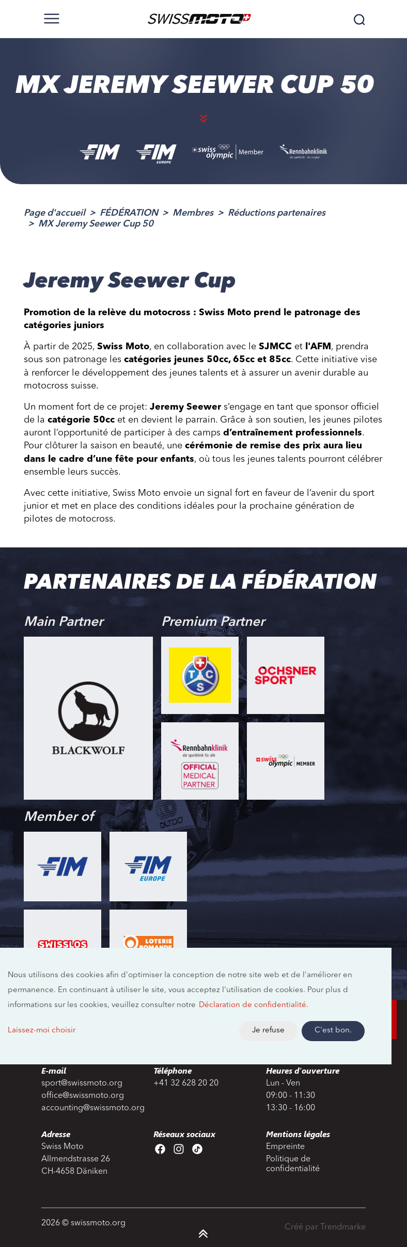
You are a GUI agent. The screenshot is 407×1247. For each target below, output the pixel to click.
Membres (193, 213)
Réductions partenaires (276, 213)
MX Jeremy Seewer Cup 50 (95, 224)
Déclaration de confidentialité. (253, 1005)
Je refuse (268, 1030)
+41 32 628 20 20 (185, 1083)
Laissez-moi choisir (41, 1030)
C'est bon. (333, 1030)
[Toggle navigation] (51, 18)
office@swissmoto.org (82, 1096)
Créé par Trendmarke (325, 1227)
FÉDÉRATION (129, 213)
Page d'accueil (54, 213)
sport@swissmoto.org (81, 1083)
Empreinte (285, 1147)
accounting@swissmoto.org (91, 1108)
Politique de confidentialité (293, 1164)
